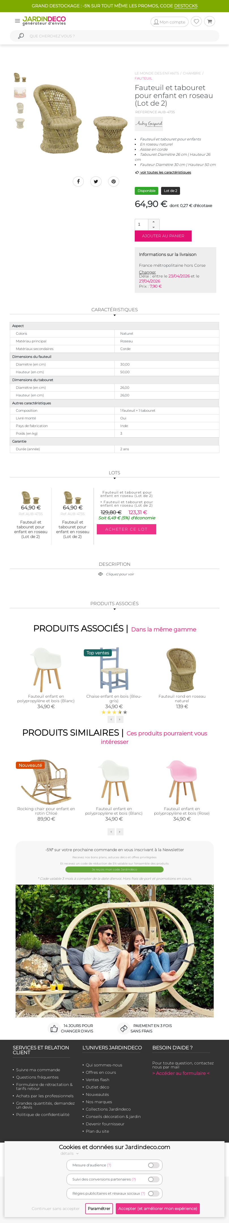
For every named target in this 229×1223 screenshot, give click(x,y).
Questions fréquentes (37, 1076)
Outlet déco (97, 1086)
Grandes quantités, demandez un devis (45, 1104)
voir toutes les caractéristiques (163, 172)
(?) (109, 1165)
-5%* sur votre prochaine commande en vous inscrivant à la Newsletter (114, 849)
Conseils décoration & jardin (113, 1116)
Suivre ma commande (38, 1069)
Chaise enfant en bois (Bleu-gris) (114, 698)
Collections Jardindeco (108, 1108)
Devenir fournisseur (105, 1123)
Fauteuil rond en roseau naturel (182, 698)
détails (70, 1153)
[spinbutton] (147, 224)
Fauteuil (143, 78)
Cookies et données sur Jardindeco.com (114, 1147)
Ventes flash (97, 1079)
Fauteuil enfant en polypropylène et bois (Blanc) (46, 698)
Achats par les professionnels (45, 1095)
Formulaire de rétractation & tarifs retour (44, 1086)
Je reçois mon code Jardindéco (114, 869)
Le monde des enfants (157, 73)
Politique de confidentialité (42, 1114)
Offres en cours (101, 1072)
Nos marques (99, 1101)
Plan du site (97, 1131)
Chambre (192, 73)
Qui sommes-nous (104, 1064)
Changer (147, 272)
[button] (153, 222)
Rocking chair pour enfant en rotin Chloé (46, 811)
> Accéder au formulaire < (180, 1073)
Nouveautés (97, 1094)
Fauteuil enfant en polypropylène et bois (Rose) (182, 811)
